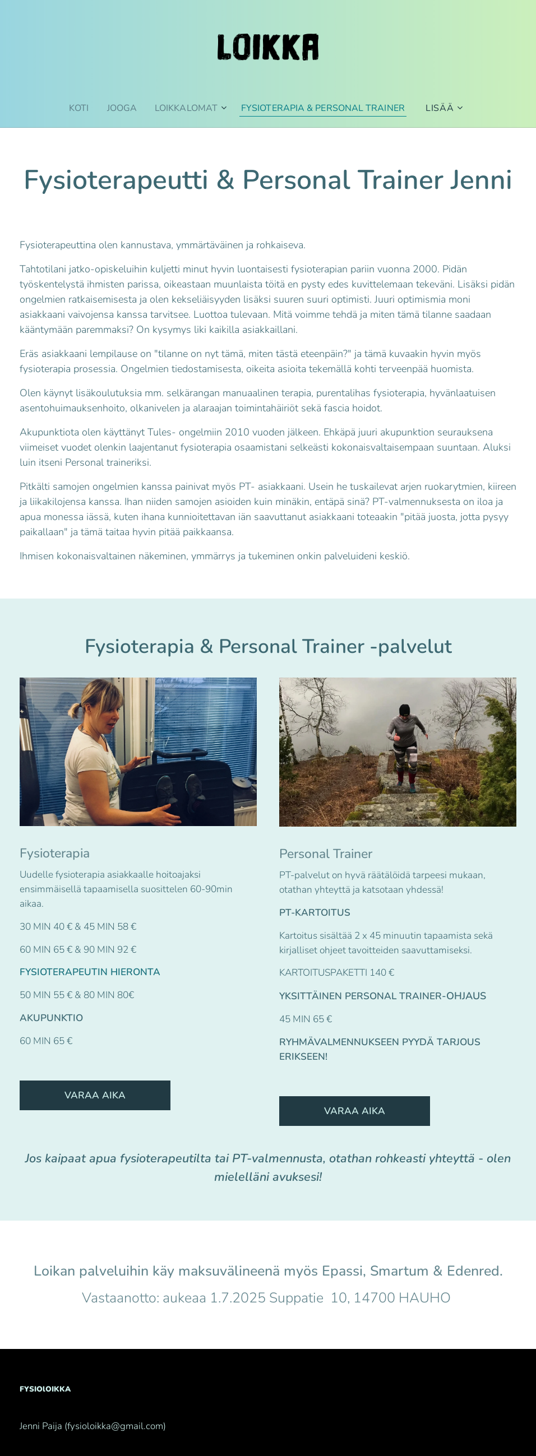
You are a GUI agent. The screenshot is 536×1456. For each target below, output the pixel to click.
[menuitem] (74, 108)
